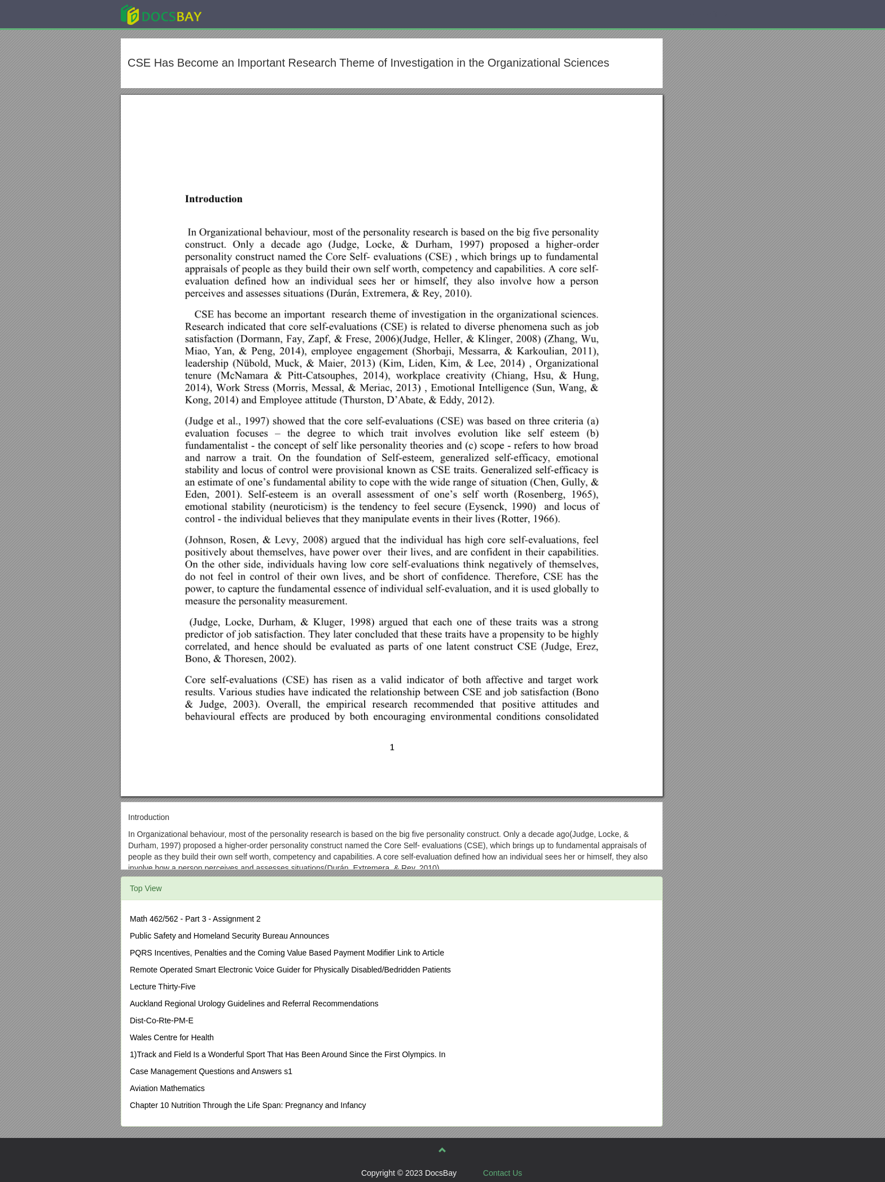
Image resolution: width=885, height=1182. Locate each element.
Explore (246, 14)
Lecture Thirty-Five (162, 986)
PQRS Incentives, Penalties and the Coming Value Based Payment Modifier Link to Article (287, 952)
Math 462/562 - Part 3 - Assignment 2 (195, 918)
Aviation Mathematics (167, 1088)
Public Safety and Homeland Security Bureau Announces (229, 935)
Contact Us (502, 1172)
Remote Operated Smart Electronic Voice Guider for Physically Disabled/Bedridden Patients (290, 969)
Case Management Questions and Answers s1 (211, 1071)
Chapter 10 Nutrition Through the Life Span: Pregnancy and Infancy (248, 1105)
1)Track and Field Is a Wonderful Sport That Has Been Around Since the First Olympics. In (287, 1054)
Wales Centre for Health (172, 1037)
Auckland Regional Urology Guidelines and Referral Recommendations (254, 1003)
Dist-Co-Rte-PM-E (162, 1020)
